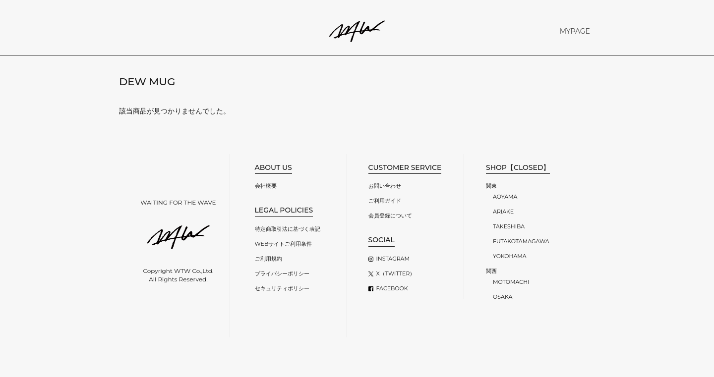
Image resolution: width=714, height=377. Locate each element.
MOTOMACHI (511, 281)
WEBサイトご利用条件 (283, 243)
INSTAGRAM (393, 258)
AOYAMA (505, 196)
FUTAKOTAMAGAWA (521, 241)
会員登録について (390, 215)
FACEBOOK (392, 288)
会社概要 (266, 185)
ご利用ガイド (384, 200)
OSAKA (502, 296)
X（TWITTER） (396, 273)
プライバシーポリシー (282, 273)
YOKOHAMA (510, 256)
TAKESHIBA (509, 226)
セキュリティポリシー (282, 288)
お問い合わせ (384, 185)
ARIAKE (503, 211)
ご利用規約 (268, 258)
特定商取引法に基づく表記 (287, 228)
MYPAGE (575, 31)
